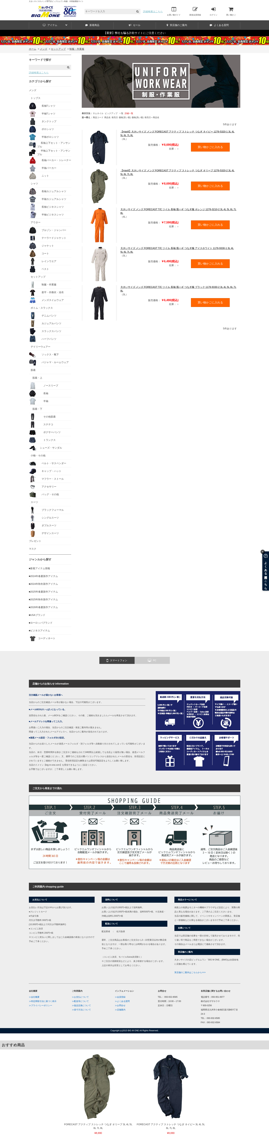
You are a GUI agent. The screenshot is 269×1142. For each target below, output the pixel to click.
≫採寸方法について (81, 1009)
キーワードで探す (40, 59)
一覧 (121, 113)
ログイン (213, 11)
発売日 (115, 117)
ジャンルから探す (40, 559)
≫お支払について (80, 997)
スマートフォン (117, 660)
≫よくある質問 (122, 1001)
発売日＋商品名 (151, 117)
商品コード (98, 117)
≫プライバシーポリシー (40, 1005)
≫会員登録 (120, 997)
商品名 (107, 117)
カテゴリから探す (40, 81)
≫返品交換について (81, 1005)
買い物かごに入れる (210, 147)
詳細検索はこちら (153, 11)
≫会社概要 (34, 997)
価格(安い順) (125, 117)
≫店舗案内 (120, 1009)
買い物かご (231, 11)
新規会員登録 (195, 11)
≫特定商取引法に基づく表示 (42, 1001)
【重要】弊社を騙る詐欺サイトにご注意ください (135, 32)
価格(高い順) (138, 117)
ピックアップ (111, 113)
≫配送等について (80, 1001)
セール (134, 25)
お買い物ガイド (174, 11)
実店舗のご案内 (177, 25)
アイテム (55, 25)
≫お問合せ (120, 1005)
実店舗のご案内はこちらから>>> (190, 972)
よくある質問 (219, 25)
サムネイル (98, 113)
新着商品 (92, 25)
